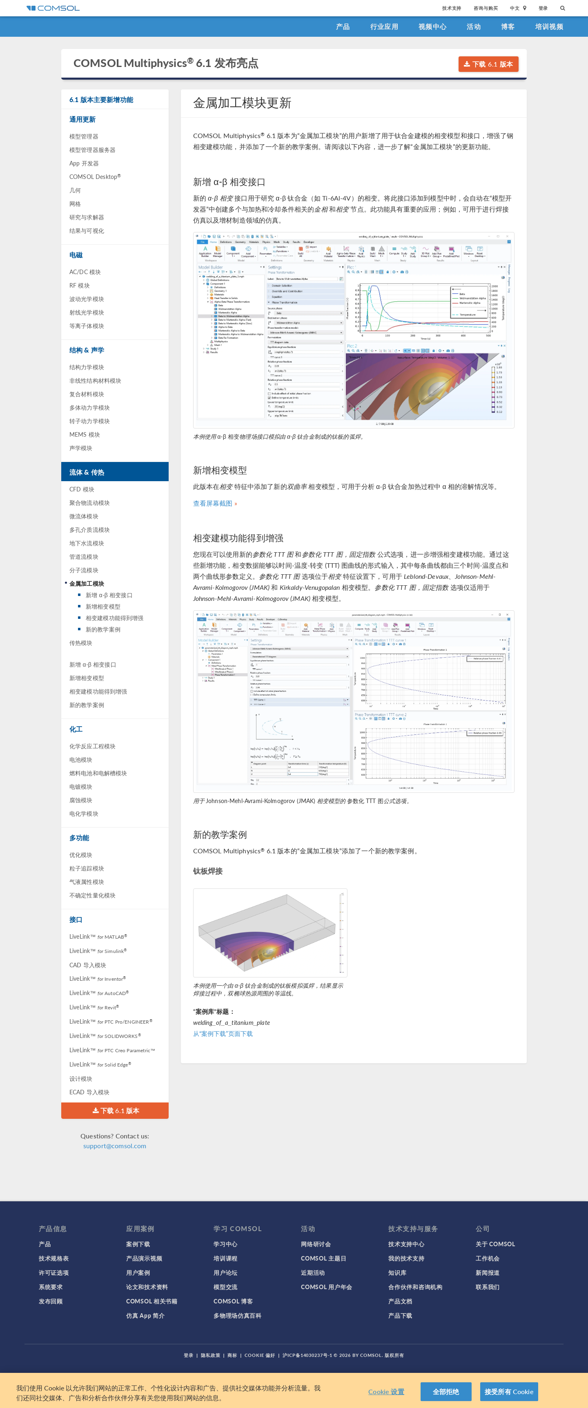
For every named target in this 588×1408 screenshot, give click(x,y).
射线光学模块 (86, 312)
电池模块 (81, 759)
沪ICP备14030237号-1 (307, 1355)
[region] (294, 1390)
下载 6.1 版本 (488, 64)
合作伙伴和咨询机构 (415, 1287)
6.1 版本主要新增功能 (101, 99)
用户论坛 (226, 1272)
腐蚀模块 (81, 800)
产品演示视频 (144, 1258)
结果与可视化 (86, 230)
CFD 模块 (81, 489)
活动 (474, 26)
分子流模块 (83, 570)
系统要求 (51, 1287)
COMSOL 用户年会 (326, 1287)
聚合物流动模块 (89, 502)
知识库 (397, 1272)
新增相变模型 (103, 606)
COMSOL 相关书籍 (152, 1301)
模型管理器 (83, 136)
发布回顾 (51, 1301)
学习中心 (226, 1244)
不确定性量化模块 (92, 895)
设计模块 (81, 1078)
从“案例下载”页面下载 (223, 1033)
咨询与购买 (486, 8)
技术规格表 (54, 1258)
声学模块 (81, 448)
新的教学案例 (103, 629)
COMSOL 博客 (233, 1301)
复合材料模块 (86, 394)
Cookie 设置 (386, 1391)
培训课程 (226, 1258)
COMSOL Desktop (95, 176)
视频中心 (433, 26)
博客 (508, 26)
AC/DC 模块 (85, 272)
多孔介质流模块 (89, 529)
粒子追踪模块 (86, 868)
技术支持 (451, 8)
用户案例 (138, 1272)
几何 (75, 190)
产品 (343, 26)
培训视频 (549, 26)
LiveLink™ (98, 936)
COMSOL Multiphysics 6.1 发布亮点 (166, 62)
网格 (75, 203)
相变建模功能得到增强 (115, 618)
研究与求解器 (86, 217)
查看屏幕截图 (213, 503)
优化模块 (81, 854)
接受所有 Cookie (509, 1391)
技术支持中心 (406, 1244)
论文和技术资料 (147, 1287)
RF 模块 (79, 285)
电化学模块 (83, 813)
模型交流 (226, 1287)
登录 (543, 8)
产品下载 (400, 1315)
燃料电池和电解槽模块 (98, 773)
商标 (232, 1355)
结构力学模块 (86, 367)
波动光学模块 (86, 299)
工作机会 (488, 1258)
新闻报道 (488, 1272)
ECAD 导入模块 (89, 1092)
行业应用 (384, 26)
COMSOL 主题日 (323, 1258)
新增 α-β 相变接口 (109, 595)
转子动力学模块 (89, 421)
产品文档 (400, 1301)
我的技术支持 (406, 1258)
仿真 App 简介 (145, 1315)
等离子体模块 (86, 325)
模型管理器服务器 (92, 149)
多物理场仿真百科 (238, 1315)
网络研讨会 (316, 1244)
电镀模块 (81, 786)
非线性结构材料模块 (95, 380)
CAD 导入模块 (87, 965)
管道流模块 (83, 556)
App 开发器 (84, 163)
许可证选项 (54, 1272)
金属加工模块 (86, 583)
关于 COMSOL (495, 1244)
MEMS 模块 (84, 434)
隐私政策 (210, 1355)
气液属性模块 (86, 881)
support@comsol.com (115, 1145)
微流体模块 (83, 516)
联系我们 (488, 1287)
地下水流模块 (86, 543)
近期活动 (313, 1272)
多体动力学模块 (89, 407)
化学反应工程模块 (92, 746)
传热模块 (81, 642)
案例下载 (138, 1244)
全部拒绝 (446, 1391)
